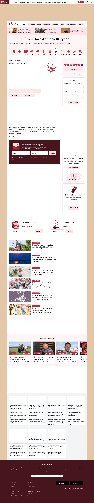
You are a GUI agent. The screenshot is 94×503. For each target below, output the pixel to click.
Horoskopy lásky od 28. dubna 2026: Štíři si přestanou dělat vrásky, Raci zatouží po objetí (43, 285)
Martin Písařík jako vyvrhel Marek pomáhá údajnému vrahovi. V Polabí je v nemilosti (66, 360)
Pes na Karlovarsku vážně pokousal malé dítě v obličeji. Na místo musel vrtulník (18, 421)
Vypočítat (38, 230)
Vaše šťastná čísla (79, 61)
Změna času (46, 467)
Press (28, 484)
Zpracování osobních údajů (33, 491)
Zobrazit (69, 230)
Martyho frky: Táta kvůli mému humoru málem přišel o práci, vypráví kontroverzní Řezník (36, 439)
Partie (51, 467)
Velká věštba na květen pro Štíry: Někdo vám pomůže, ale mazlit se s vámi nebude (42, 297)
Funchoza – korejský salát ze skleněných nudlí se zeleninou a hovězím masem (75, 414)
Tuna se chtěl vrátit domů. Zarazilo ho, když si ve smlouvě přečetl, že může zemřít (43, 360)
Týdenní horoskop (26, 43)
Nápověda (29, 493)
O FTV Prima (13, 482)
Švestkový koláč (51, 471)
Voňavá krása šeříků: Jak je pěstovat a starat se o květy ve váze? (55, 447)
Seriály (33, 2)
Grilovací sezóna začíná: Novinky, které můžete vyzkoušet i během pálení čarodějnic (75, 407)
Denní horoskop (14, 43)
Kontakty (29, 489)
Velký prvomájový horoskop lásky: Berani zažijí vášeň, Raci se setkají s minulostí (43, 247)
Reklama (13, 486)
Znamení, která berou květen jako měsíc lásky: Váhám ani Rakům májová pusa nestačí (42, 310)
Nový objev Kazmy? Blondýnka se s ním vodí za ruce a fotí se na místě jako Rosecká (37, 454)
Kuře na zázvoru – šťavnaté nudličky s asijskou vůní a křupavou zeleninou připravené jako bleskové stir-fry (76, 422)
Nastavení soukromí (32, 498)
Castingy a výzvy (31, 486)
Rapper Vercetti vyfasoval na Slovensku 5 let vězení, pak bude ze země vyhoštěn (37, 447)
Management (30, 482)
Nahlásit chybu (14, 498)
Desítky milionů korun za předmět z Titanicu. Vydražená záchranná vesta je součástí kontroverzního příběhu (56, 422)
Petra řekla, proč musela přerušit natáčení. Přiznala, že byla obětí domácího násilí (36, 407)
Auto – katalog (79, 467)
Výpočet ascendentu (68, 469)
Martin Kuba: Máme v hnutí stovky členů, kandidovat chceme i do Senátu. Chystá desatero (18, 407)
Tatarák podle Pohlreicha (40, 469)
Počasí (54, 467)
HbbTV (12, 489)
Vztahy (28, 2)
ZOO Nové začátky (70, 467)
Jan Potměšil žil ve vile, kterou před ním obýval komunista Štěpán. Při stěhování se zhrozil (50, 31)
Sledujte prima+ (56, 2)
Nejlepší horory (32, 467)
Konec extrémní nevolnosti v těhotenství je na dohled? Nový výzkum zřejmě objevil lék (55, 414)
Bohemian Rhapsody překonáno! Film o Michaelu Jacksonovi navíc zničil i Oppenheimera (17, 454)
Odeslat (52, 152)
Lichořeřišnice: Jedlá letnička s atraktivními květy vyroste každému (56, 439)
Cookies (12, 493)
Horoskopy (40, 2)
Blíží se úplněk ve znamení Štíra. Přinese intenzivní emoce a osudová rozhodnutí (44, 259)
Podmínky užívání (15, 491)
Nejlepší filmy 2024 (23, 467)
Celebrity (22, 2)
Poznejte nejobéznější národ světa (56, 406)
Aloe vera (49, 469)
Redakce (29, 495)
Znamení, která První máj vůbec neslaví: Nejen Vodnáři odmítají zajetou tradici (44, 272)
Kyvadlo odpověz (74, 167)
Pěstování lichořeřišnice (57, 469)
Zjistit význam (74, 102)
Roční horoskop (49, 43)
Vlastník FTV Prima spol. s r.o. (17, 495)
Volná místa (13, 484)
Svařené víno (30, 469)
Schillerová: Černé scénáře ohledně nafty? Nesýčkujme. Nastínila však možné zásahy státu (18, 415)
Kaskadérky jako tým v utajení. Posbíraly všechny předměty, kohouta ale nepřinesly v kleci (37, 421)
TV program (39, 467)
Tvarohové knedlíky (78, 469)
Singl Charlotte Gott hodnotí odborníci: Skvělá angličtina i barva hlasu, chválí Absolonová (24, 31)
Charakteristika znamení (63, 43)
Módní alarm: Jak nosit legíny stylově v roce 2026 (76, 30)
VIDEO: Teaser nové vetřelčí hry (18, 438)
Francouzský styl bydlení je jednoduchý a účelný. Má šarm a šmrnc (55, 454)
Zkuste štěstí (73, 69)
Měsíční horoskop (38, 43)
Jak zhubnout (15, 467)
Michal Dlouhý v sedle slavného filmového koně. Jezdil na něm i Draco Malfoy (19, 359)
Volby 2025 (23, 469)
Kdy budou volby (61, 467)
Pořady (64, 2)
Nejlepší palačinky (43, 471)
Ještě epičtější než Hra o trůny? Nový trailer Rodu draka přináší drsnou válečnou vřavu (17, 447)
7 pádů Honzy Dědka (15, 469)
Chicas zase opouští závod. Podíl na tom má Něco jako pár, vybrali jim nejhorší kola (36, 414)
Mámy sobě (48, 2)
